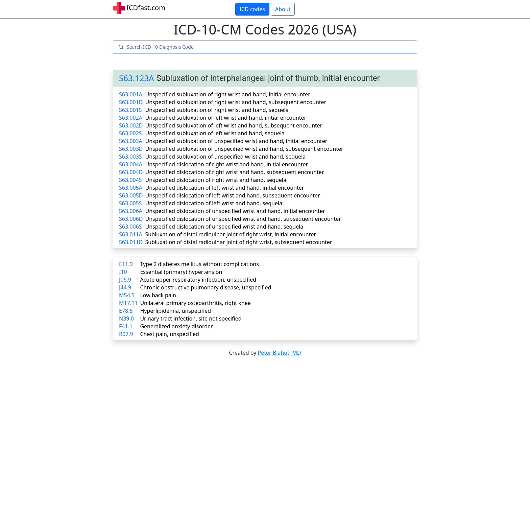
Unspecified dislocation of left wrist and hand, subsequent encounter (232, 195)
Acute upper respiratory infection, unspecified (198, 279)
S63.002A (130, 117)
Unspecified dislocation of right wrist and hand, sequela (215, 180)
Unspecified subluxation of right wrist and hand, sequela (217, 110)
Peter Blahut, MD (279, 352)
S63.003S (130, 156)
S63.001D (131, 102)
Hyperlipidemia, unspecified (175, 310)
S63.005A (130, 187)
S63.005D (131, 195)
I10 (123, 272)
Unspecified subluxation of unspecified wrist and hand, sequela (225, 156)
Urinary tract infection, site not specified (190, 318)
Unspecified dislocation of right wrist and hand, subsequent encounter (234, 172)
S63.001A (130, 94)
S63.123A (136, 78)
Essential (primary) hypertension (181, 272)
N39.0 (126, 318)
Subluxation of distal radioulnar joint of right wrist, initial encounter (230, 234)
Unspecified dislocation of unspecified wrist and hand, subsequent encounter (243, 218)
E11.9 (126, 264)
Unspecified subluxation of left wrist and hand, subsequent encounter (233, 125)
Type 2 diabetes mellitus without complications (199, 264)
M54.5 (127, 295)
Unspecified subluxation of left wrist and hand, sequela (215, 133)
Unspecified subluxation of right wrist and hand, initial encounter (227, 94)
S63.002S (130, 133)
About (282, 9)
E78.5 (126, 310)
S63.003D (131, 148)
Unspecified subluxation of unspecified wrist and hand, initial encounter (236, 141)
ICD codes (252, 9)
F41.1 (125, 326)
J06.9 (125, 279)
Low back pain (158, 295)
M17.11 (128, 303)
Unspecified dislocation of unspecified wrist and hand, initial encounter (235, 211)
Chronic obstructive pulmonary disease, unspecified (205, 287)
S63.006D (131, 218)
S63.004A (130, 164)
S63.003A (130, 141)
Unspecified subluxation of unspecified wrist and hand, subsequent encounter (244, 148)
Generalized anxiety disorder (176, 326)
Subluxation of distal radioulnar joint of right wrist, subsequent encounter (238, 242)
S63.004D (131, 172)
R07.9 (126, 334)
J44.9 (125, 287)
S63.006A (130, 211)
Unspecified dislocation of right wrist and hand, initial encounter (226, 164)
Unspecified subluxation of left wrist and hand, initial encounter (226, 117)
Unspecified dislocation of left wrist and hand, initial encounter (224, 187)
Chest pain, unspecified (169, 334)
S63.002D (131, 125)
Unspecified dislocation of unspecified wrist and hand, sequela (224, 226)
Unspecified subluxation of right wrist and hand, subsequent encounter (236, 102)
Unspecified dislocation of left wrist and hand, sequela (214, 203)
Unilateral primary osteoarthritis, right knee (195, 303)
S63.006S (130, 226)
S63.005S (130, 203)
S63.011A (130, 234)
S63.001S (130, 110)
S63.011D (131, 242)
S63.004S (130, 180)
